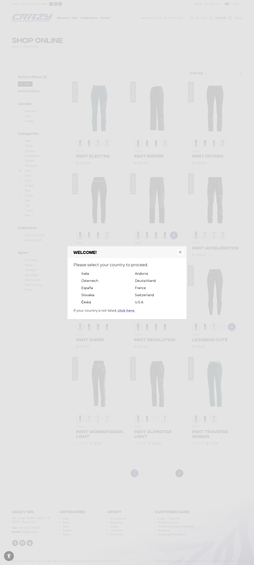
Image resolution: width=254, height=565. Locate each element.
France (140, 288)
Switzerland (144, 295)
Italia (85, 274)
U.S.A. (139, 302)
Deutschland (145, 281)
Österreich (89, 281)
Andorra (141, 274)
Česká (86, 302)
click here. (126, 310)
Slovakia (87, 295)
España (87, 288)
